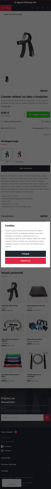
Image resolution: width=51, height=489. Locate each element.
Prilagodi (25, 254)
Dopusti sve (25, 261)
